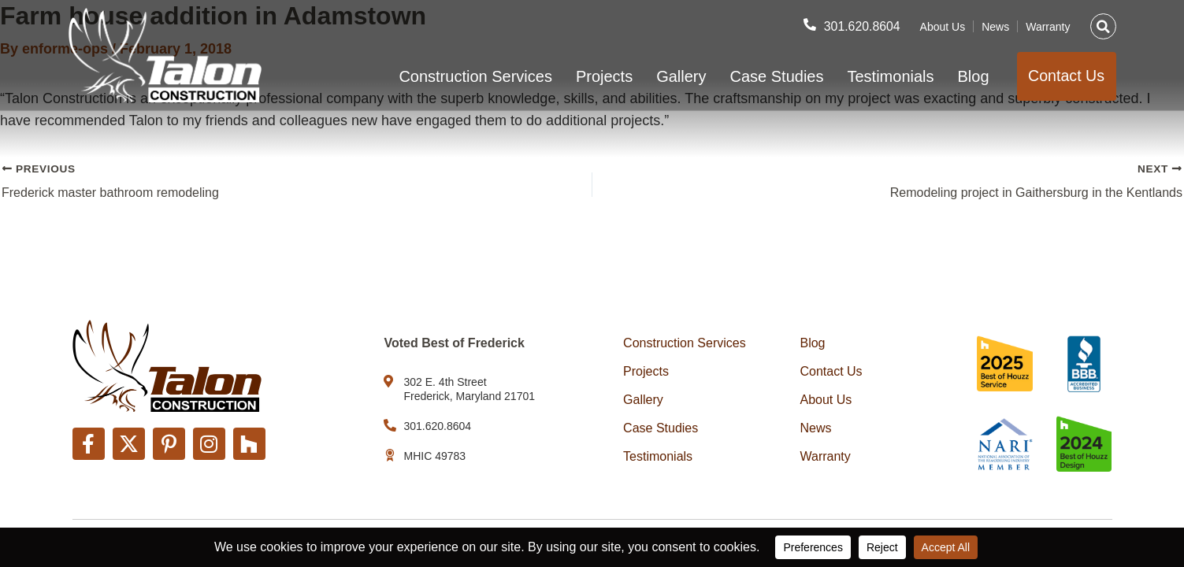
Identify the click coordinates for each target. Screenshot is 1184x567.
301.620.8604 (861, 25)
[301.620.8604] (809, 24)
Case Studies (775, 76)
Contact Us (831, 371)
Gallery (678, 76)
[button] (1103, 26)
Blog (971, 76)
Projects (601, 76)
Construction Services (473, 76)
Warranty (1048, 26)
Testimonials (887, 76)
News (995, 26)
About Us (943, 26)
